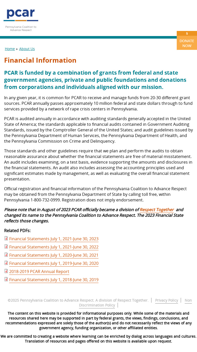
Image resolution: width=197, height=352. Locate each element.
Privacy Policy (166, 300)
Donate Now (187, 39)
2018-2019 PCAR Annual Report (39, 271)
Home (10, 48)
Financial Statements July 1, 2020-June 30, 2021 (53, 255)
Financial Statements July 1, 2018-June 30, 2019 (53, 279)
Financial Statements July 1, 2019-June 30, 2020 (53, 263)
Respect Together (157, 209)
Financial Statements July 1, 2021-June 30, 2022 (53, 247)
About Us (27, 48)
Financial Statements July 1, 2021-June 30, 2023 (53, 239)
